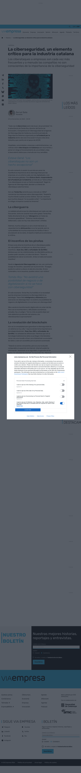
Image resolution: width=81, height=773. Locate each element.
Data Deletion (30, 416)
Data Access (40, 416)
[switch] (62, 384)
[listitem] (41, 381)
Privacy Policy (50, 416)
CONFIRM (28, 409)
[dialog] (40, 386)
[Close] (71, 357)
